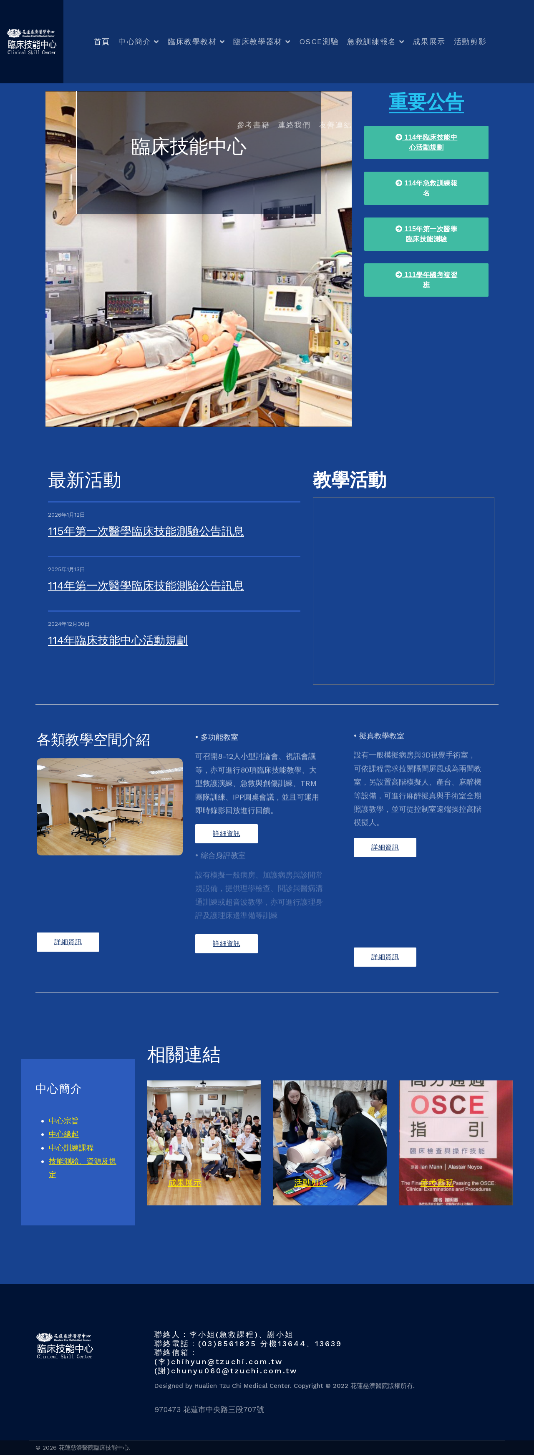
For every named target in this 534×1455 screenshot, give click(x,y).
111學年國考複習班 (426, 279)
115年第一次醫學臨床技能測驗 (426, 233)
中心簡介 (134, 41)
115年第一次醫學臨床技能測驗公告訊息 (146, 531)
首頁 (102, 41)
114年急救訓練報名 (426, 188)
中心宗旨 (64, 1120)
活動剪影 (470, 41)
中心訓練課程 (71, 1147)
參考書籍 (253, 124)
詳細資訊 (68, 942)
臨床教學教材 (192, 41)
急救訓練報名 (371, 41)
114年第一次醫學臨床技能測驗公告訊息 (146, 585)
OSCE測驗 (319, 41)
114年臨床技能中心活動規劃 (118, 640)
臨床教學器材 (257, 41)
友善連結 (335, 124)
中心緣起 (64, 1134)
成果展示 (429, 41)
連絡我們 (294, 124)
